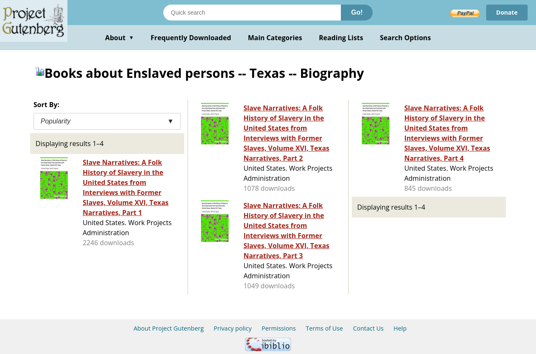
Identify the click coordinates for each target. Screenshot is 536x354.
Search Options (405, 37)
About (119, 38)
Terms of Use (324, 328)
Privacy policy (233, 328)
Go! (357, 12)
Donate (507, 12)
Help (400, 328)
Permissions (279, 328)
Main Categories (275, 37)
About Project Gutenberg (169, 328)
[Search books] (252, 13)
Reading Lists (341, 37)
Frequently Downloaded (191, 37)
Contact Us (368, 328)
